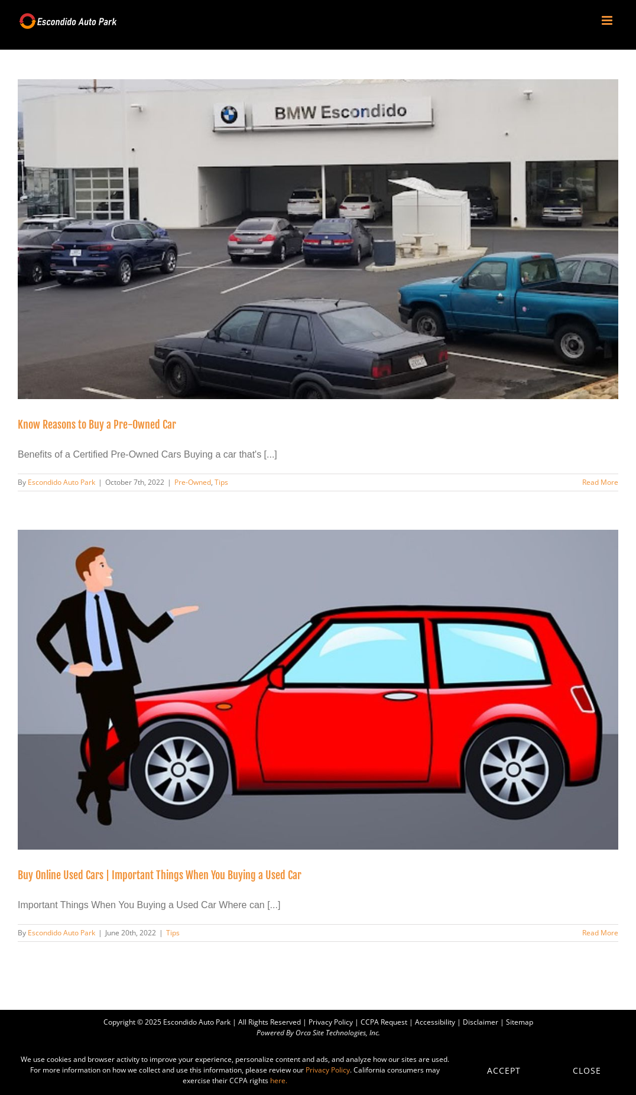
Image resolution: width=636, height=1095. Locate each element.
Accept (504, 1070)
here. (278, 1080)
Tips (221, 482)
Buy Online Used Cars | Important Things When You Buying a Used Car (159, 875)
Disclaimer (480, 1022)
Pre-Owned (192, 482)
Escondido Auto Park (61, 482)
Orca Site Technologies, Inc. (338, 1033)
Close (587, 1070)
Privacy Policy (331, 1022)
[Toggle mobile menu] (608, 20)
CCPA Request (384, 1022)
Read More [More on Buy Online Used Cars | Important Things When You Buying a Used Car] (600, 933)
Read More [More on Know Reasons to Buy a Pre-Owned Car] (600, 482)
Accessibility (435, 1022)
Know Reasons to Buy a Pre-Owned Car (97, 424)
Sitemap (519, 1022)
